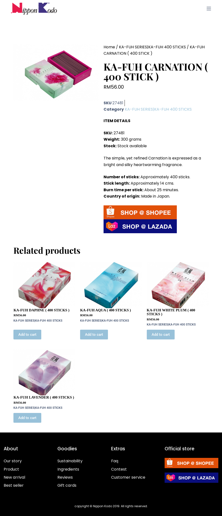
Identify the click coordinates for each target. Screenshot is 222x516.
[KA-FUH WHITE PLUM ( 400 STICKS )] (178, 285)
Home (109, 47)
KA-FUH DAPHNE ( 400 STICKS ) (41, 310)
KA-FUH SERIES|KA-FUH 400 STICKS (152, 47)
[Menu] (209, 8)
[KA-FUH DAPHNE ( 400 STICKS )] (44, 285)
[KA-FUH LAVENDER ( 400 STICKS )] (44, 372)
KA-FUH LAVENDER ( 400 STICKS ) (43, 397)
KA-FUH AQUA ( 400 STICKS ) (105, 310)
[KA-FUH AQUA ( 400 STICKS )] (111, 285)
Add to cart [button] (27, 334)
